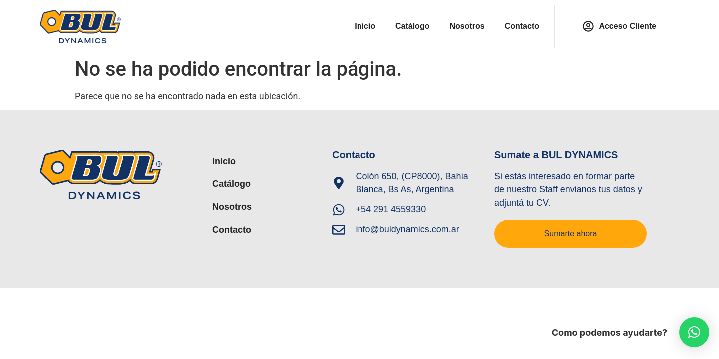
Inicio (365, 26)
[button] (694, 332)
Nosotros (466, 26)
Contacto (522, 26)
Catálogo (412, 26)
